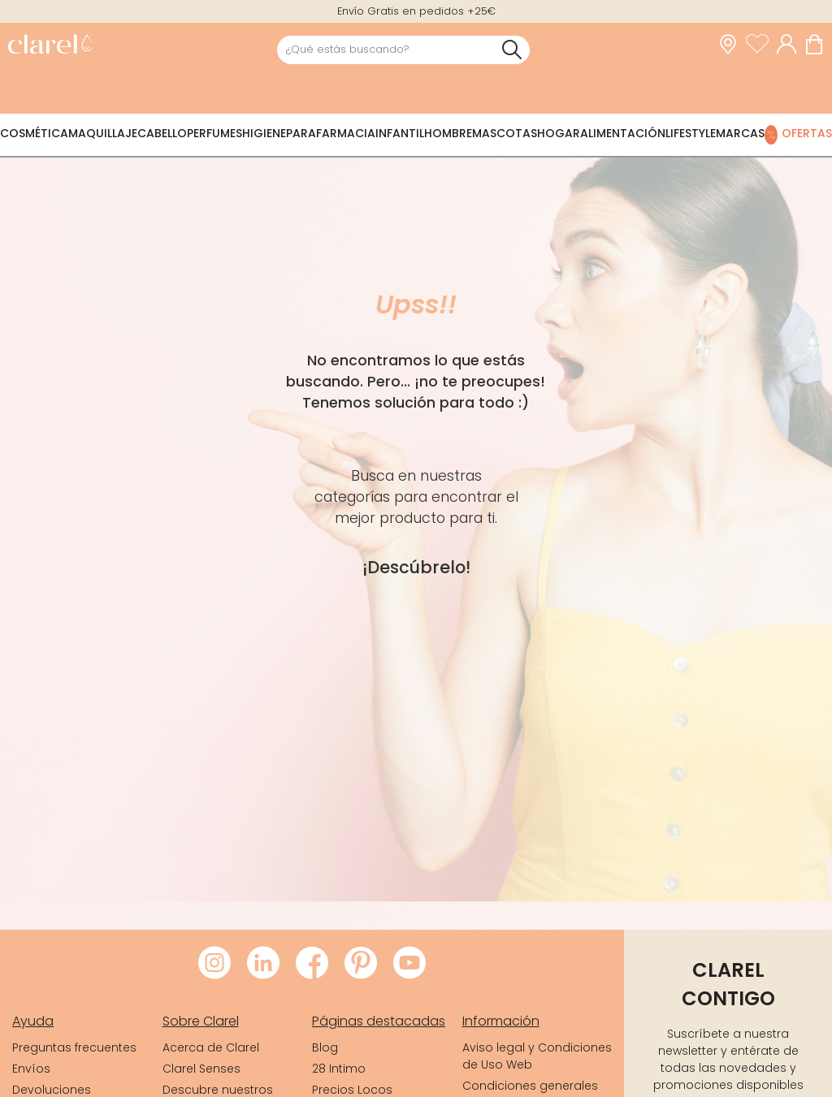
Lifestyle (690, 133)
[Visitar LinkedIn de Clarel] (263, 964)
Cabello (162, 133)
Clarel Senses (201, 1068)
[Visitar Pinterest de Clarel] (360, 964)
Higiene (264, 133)
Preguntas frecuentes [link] (74, 1047)
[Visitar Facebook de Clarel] (312, 964)
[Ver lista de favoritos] (761, 44)
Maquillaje (102, 133)
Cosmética (34, 133)
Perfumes (214, 133)
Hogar (558, 133)
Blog (325, 1047)
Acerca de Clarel (210, 1047)
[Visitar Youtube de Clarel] (409, 964)
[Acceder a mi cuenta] (790, 44)
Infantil (399, 133)
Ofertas (807, 133)
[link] (50, 45)
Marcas (740, 133)
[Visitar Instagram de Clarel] (214, 964)
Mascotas (504, 133)
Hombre (448, 133)
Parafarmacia (330, 133)
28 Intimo (339, 1068)
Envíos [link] (31, 1068)
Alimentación (622, 133)
